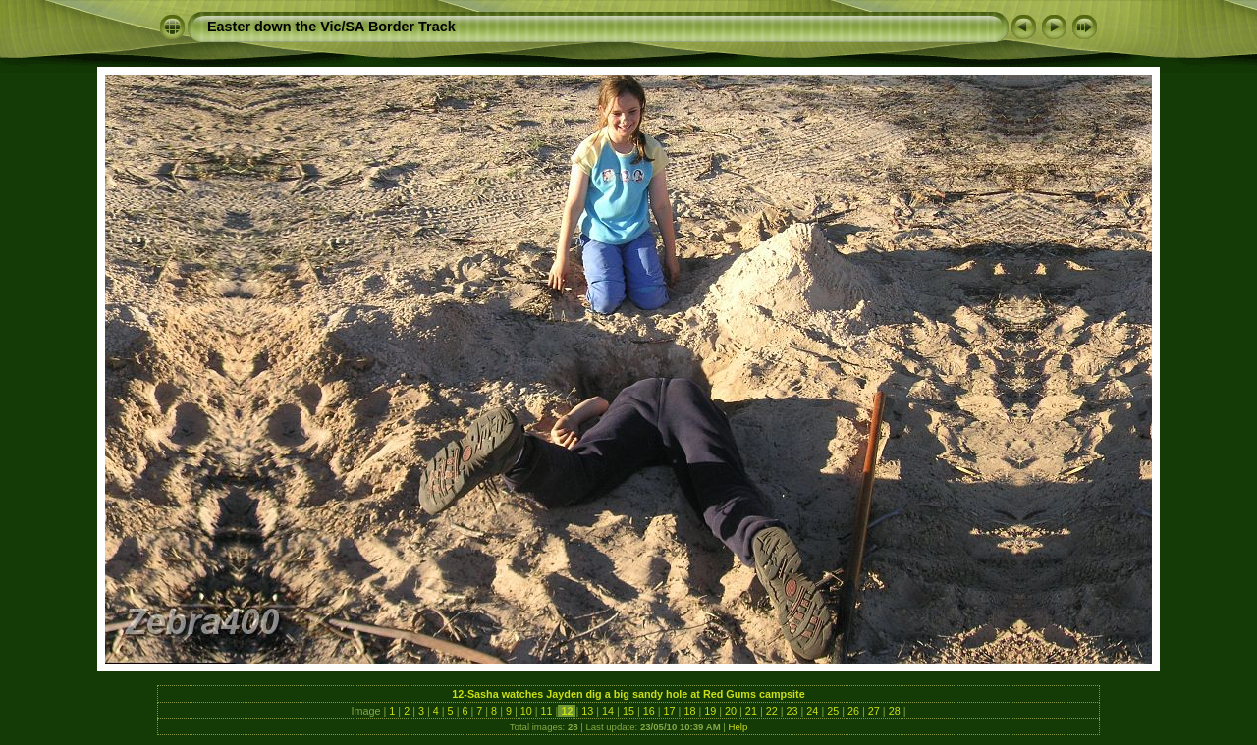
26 (853, 711)
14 (608, 711)
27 (874, 711)
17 (670, 711)
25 (833, 711)
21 (751, 711)
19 (710, 711)
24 (812, 711)
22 (772, 711)
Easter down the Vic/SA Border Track (331, 26)
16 (649, 711)
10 (526, 711)
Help (738, 726)
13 (587, 711)
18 (689, 711)
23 (792, 711)
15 (628, 711)
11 (547, 711)
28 (894, 711)
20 (730, 711)
